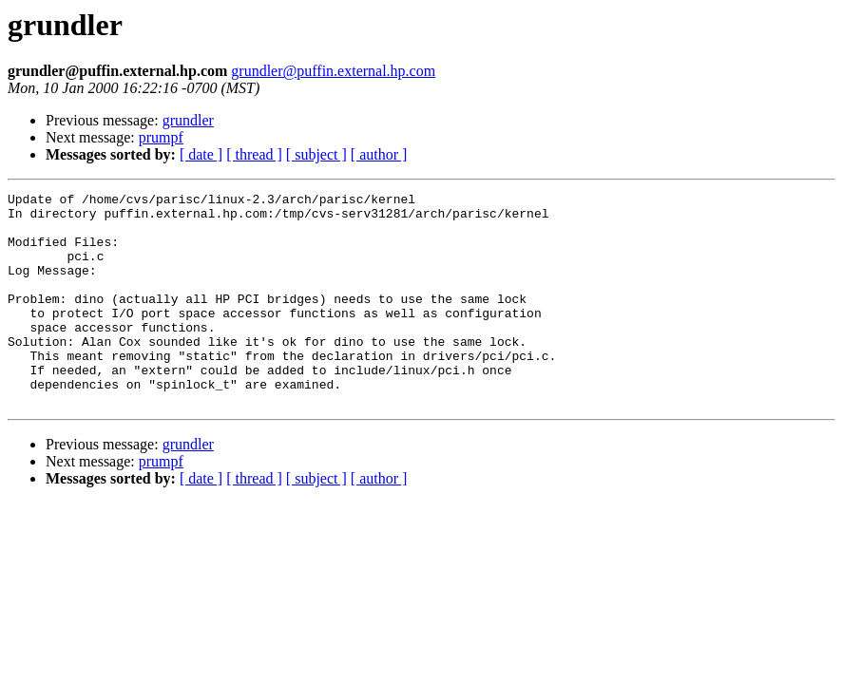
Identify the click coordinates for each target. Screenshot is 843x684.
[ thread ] (254, 154)
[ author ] (379, 154)
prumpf (161, 137)
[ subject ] (316, 154)
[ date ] (201, 154)
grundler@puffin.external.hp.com (333, 71)
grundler (188, 120)
